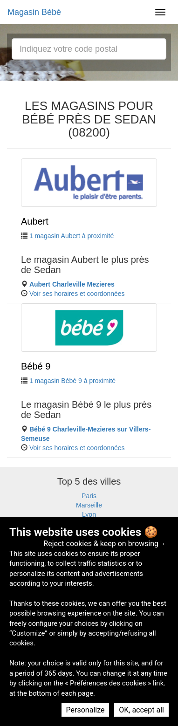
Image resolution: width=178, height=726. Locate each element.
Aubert (34, 221)
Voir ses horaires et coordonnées (77, 293)
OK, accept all (141, 709)
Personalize (85, 709)
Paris (89, 496)
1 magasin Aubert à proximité (71, 236)
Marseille (89, 505)
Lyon (89, 514)
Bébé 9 (35, 366)
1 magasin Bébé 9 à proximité (72, 380)
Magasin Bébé (34, 12)
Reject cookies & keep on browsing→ (104, 543)
